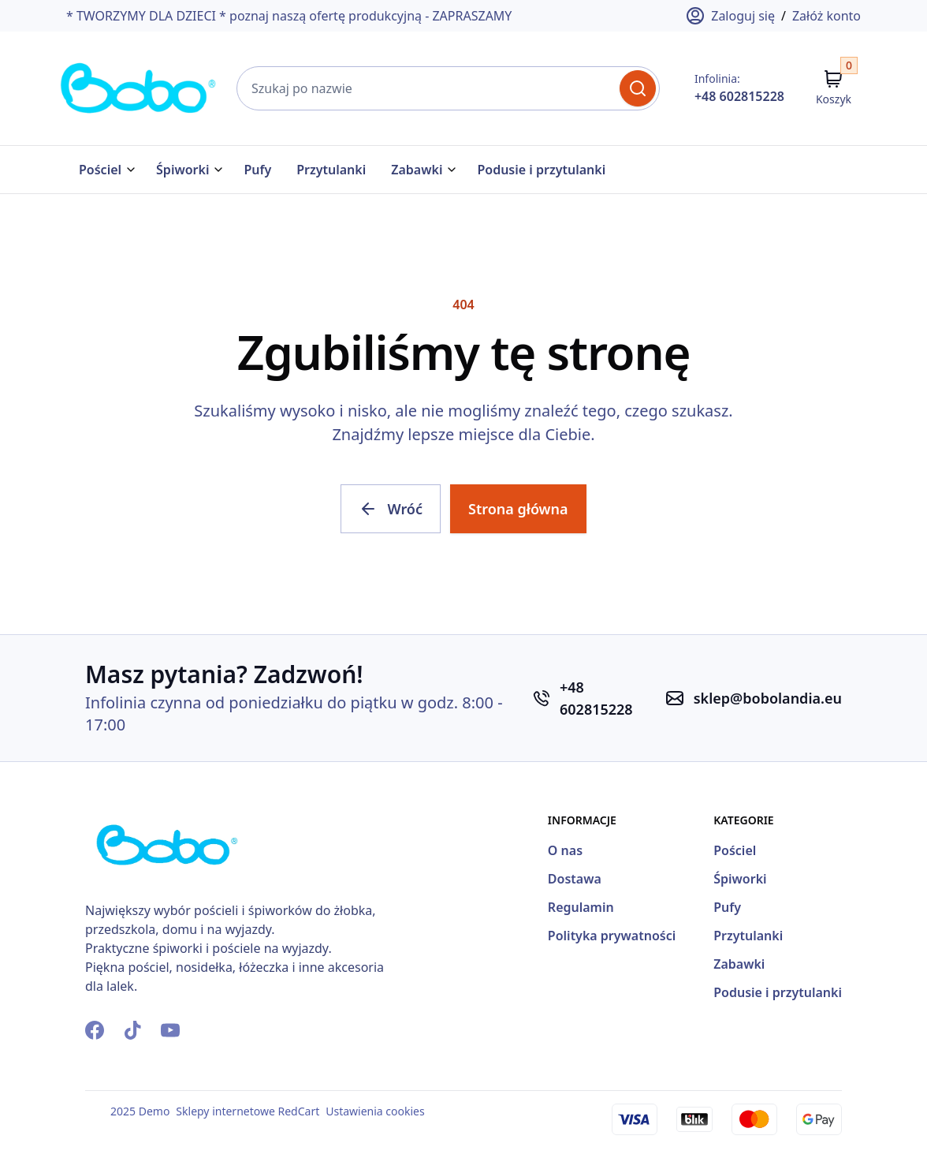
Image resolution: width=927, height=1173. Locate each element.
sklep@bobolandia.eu (768, 698)
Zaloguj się (730, 15)
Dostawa (574, 878)
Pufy (257, 169)
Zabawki (416, 169)
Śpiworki (182, 169)
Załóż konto (826, 15)
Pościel (100, 169)
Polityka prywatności (612, 935)
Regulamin (581, 907)
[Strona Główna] (139, 88)
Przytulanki (331, 169)
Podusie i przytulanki (541, 169)
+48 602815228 (739, 96)
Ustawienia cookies (375, 1111)
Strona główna (518, 508)
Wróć (391, 508)
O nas (565, 850)
